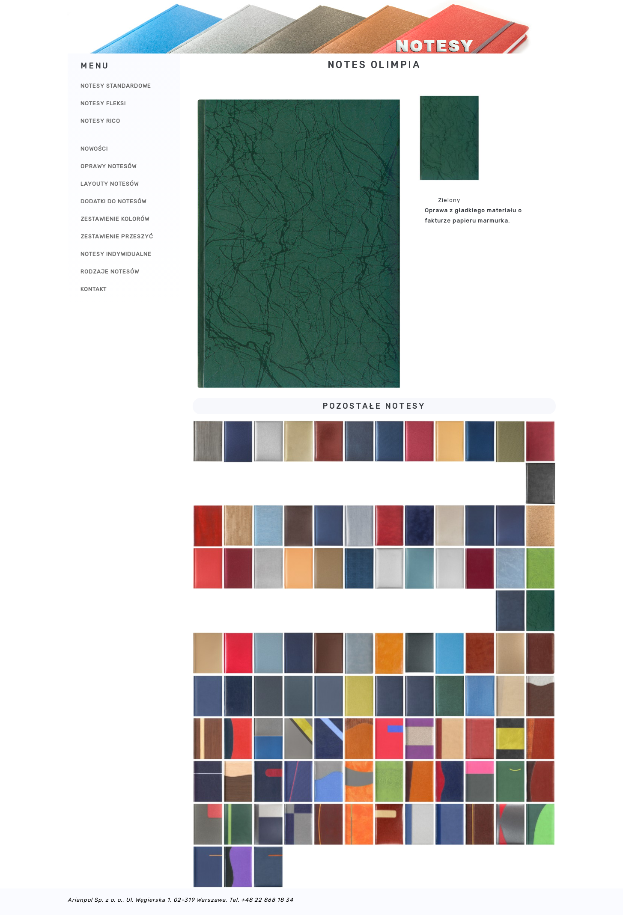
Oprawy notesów (108, 166)
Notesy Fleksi (103, 103)
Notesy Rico (100, 121)
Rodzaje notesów (109, 271)
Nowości (94, 149)
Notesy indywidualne (116, 254)
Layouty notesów (109, 184)
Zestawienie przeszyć (116, 236)
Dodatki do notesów (113, 201)
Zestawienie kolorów (114, 219)
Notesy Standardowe (115, 86)
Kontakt (93, 289)
